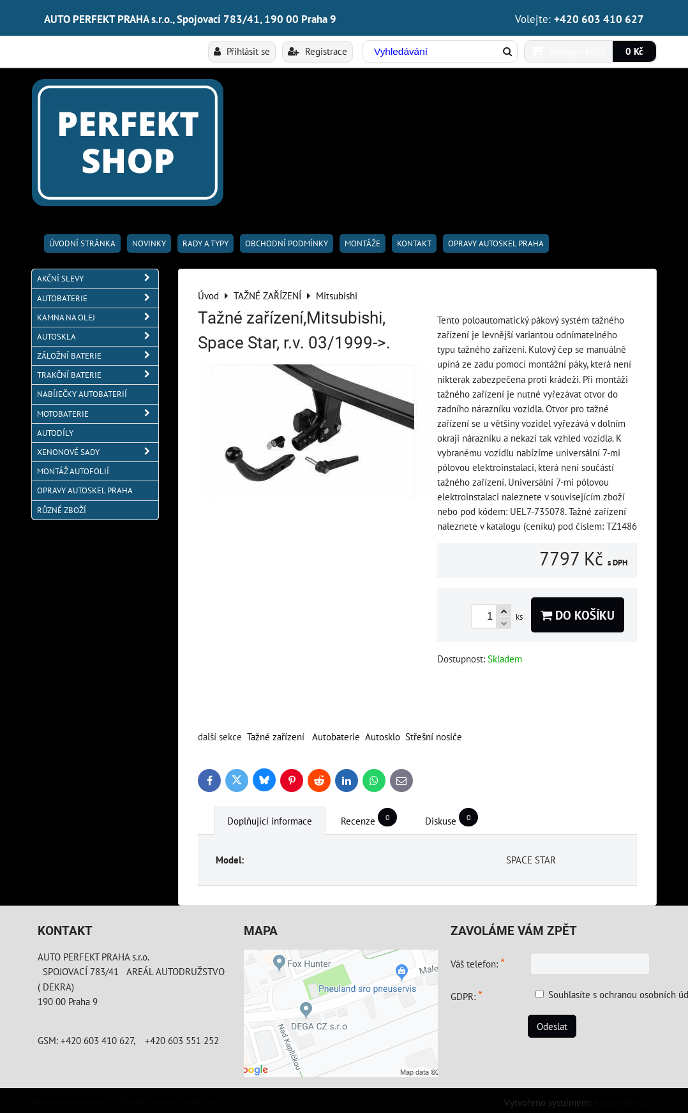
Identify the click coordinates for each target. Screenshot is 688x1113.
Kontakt (414, 243)
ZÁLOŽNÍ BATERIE (97, 356)
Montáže (362, 243)
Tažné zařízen (274, 736)
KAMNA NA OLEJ (97, 317)
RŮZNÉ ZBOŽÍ (61, 510)
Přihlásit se (242, 51)
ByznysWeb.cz (622, 1102)
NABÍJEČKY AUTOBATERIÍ (82, 394)
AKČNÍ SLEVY (97, 278)
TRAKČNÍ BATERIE (97, 375)
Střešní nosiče (433, 736)
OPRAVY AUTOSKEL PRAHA (496, 243)
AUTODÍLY (55, 433)
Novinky (149, 243)
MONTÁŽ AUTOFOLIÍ (73, 471)
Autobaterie (336, 736)
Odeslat (552, 1026)
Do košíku (578, 615)
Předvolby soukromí (70, 1101)
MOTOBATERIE (97, 414)
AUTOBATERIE (97, 298)
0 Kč (634, 51)
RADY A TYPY (205, 243)
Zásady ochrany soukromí (169, 1101)
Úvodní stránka (82, 243)
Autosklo (382, 736)
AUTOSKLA (97, 336)
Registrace (317, 51)
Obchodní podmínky (286, 243)
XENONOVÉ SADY (97, 452)
